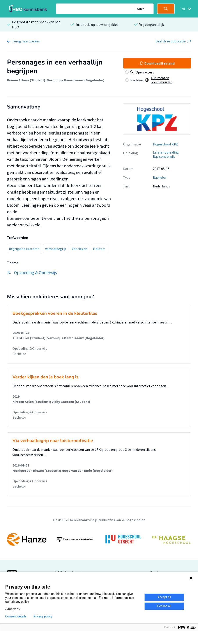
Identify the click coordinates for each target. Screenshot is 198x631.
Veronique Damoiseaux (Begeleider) (75, 80)
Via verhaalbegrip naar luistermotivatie (52, 441)
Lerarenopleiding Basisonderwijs (166, 154)
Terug (26, 41)
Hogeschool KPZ (165, 144)
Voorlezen (79, 248)
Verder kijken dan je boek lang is (45, 377)
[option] (157, 119)
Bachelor (159, 177)
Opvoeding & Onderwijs (29, 348)
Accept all (164, 597)
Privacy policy (43, 616)
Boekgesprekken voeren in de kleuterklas (54, 313)
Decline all (164, 606)
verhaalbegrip (55, 248)
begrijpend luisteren (24, 248)
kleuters (99, 248)
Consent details (16, 616)
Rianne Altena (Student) (26, 80)
